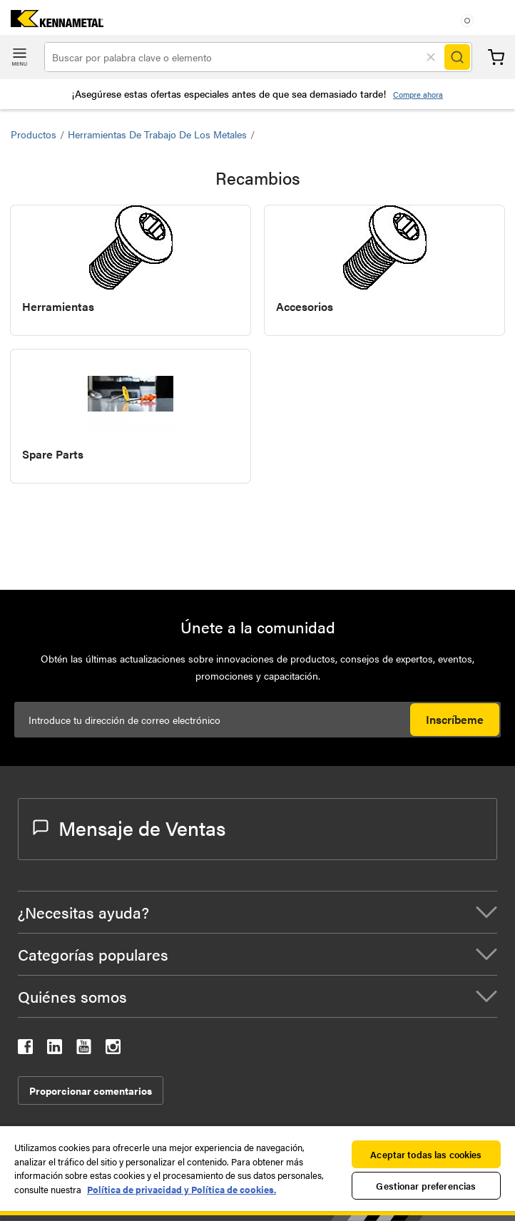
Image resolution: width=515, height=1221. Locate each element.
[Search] (457, 57)
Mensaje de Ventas (129, 827)
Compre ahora (418, 94)
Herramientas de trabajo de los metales (157, 134)
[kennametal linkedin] (54, 1049)
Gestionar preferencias (426, 1185)
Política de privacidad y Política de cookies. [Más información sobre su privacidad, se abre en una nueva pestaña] (181, 1189)
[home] (51, 22)
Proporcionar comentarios (90, 1090)
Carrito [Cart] (496, 57)
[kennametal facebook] (25, 1049)
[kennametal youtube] (83, 1049)
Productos (33, 134)
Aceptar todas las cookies (425, 1154)
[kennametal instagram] (113, 1049)
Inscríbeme (455, 719)
